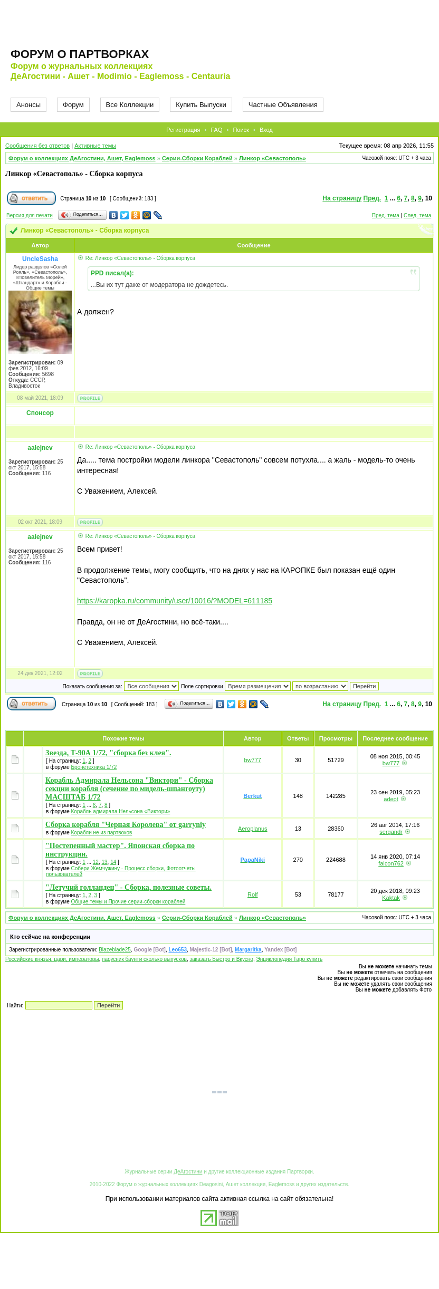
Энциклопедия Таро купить (289, 959)
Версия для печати (29, 215)
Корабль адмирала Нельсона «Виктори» (120, 811)
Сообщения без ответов (37, 145)
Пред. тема (385, 215)
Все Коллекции (130, 105)
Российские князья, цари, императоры (52, 959)
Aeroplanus (253, 828)
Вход (266, 130)
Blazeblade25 (115, 950)
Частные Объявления (283, 105)
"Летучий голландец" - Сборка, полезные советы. (128, 887)
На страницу (341, 198)
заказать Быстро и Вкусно (221, 959)
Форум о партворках (80, 54)
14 (113, 862)
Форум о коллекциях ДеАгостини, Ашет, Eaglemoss (82, 158)
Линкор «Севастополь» (272, 158)
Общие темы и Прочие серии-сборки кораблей (128, 902)
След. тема (417, 215)
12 (96, 862)
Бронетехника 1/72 (94, 767)
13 (104, 862)
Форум (73, 105)
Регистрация (183, 130)
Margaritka (248, 950)
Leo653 (177, 950)
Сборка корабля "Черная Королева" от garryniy (125, 825)
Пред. (372, 198)
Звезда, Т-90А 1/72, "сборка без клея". (108, 753)
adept (391, 799)
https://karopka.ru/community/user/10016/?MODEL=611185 (174, 601)
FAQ (216, 130)
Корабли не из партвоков (101, 832)
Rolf (252, 894)
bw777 (252, 760)
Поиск (241, 130)
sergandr (390, 832)
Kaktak (391, 897)
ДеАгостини (188, 1172)
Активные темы (95, 145)
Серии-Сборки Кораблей (197, 158)
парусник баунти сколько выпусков (144, 959)
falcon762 (391, 863)
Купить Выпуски (201, 105)
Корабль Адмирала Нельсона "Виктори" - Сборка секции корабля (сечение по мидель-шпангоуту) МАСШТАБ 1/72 (129, 788)
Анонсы (28, 105)
